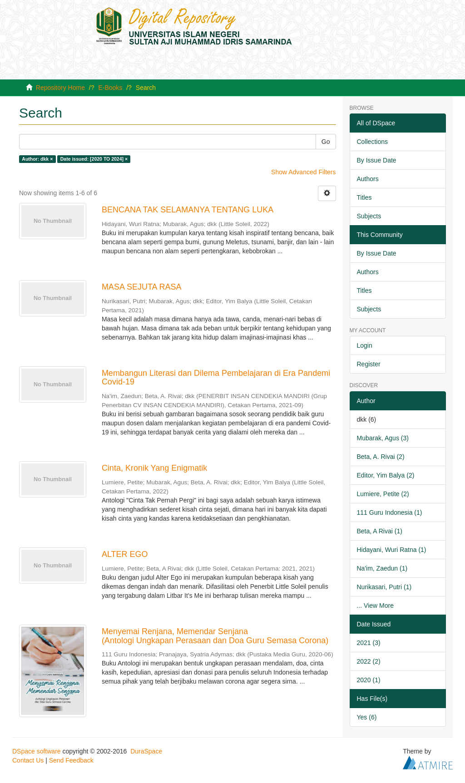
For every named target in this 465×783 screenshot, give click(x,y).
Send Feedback (71, 760)
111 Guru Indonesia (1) (389, 512)
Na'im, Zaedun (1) (382, 568)
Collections (372, 141)
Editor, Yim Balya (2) (386, 475)
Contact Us (28, 760)
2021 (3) (369, 642)
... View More (375, 605)
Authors (368, 178)
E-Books (110, 87)
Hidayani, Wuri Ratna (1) (391, 549)
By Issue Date (376, 160)
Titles (364, 197)
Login (364, 345)
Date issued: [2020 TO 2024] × (94, 159)
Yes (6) (367, 717)
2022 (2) (369, 661)
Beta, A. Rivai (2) (381, 456)
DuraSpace (146, 751)
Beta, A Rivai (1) (379, 531)
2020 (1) (369, 680)
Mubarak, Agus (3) (383, 438)
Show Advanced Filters (303, 172)
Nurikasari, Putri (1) (384, 587)
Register (369, 364)
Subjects (369, 216)
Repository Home (60, 87)
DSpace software (36, 751)
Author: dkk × (37, 159)
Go (326, 141)
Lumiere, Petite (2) (383, 493)
